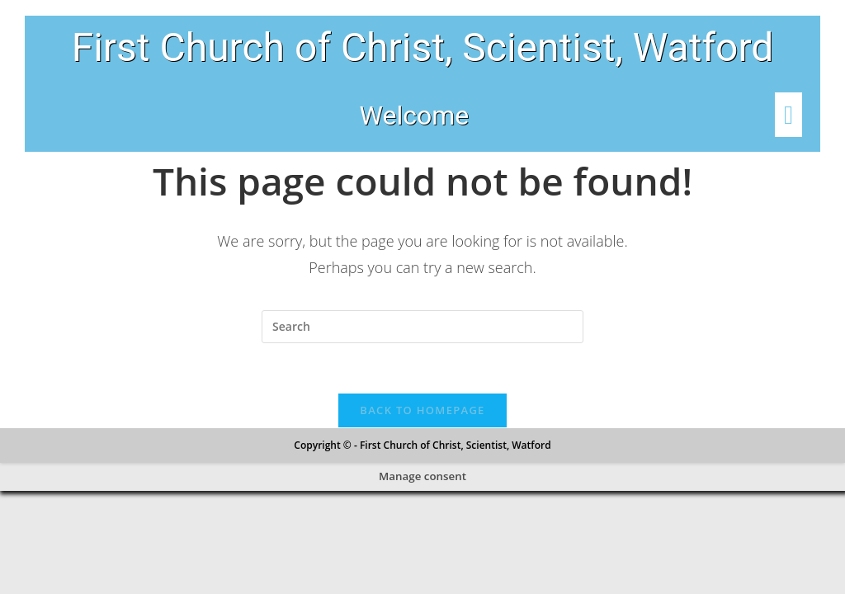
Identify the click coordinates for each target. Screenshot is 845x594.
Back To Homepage (422, 410)
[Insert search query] (422, 326)
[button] (758, 114)
